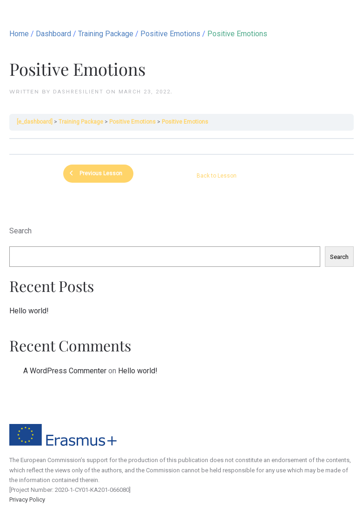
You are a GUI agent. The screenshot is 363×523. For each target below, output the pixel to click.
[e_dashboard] (35, 122)
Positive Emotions (132, 122)
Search (20, 230)
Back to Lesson (217, 175)
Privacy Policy (27, 499)
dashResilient (78, 92)
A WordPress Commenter (64, 370)
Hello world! (29, 310)
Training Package (81, 122)
